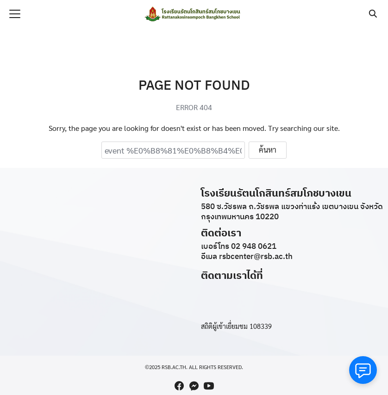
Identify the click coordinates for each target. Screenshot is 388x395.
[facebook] (179, 385)
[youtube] (208, 385)
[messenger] (194, 385)
